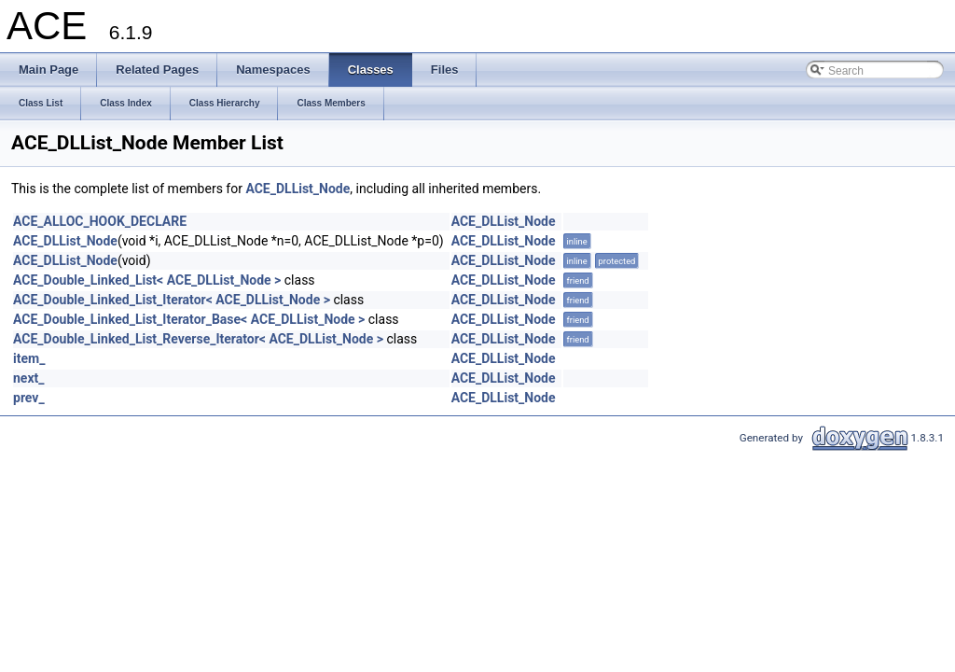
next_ (29, 378)
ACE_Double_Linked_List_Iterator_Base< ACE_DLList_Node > (189, 319)
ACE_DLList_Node (297, 188)
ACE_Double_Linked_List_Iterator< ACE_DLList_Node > (171, 299)
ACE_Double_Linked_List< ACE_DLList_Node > (147, 280)
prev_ (29, 397)
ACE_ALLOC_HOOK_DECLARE (100, 221)
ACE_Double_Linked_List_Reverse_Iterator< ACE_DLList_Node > (198, 338)
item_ (29, 358)
